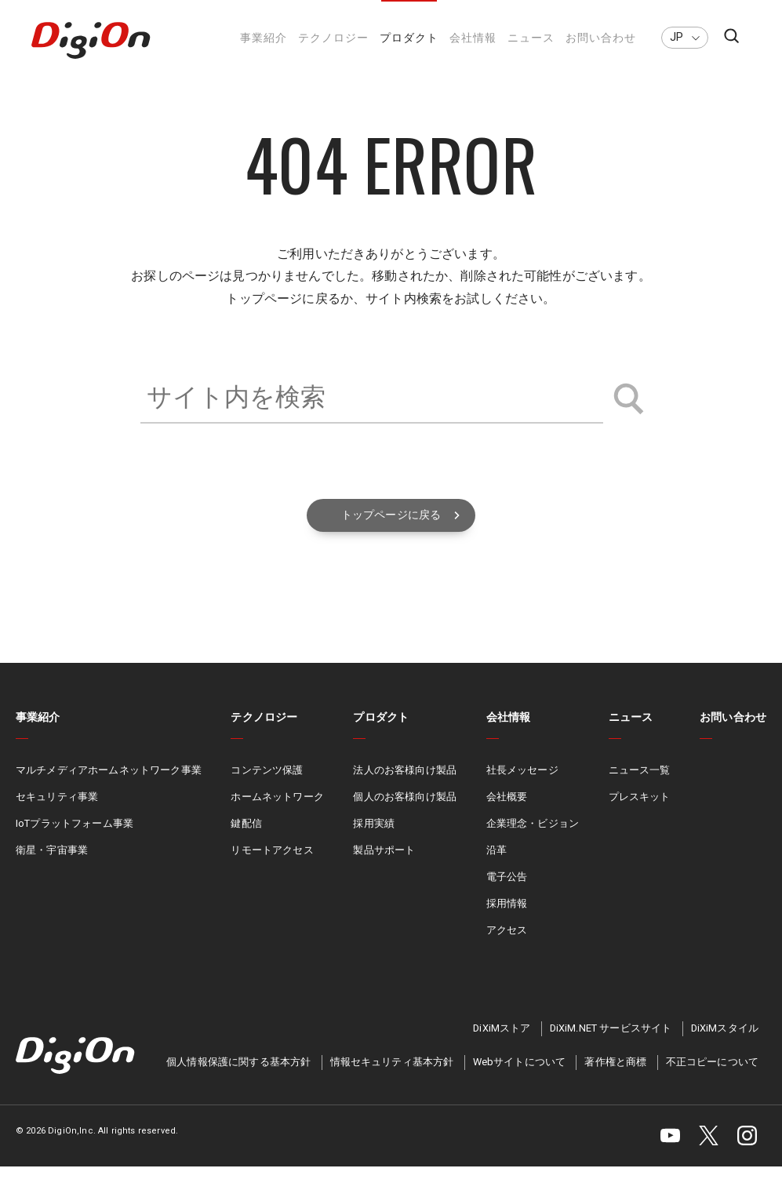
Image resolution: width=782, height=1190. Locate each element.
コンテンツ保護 (267, 795)
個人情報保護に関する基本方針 (238, 1086)
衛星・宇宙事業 (52, 874)
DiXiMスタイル (724, 1052)
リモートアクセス (272, 874)
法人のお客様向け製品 (404, 795)
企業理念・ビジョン (532, 847)
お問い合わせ (601, 38)
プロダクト (409, 38)
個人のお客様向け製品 (404, 821)
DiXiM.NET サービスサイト (611, 1052)
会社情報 (472, 38)
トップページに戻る (391, 538)
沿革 (496, 874)
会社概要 (507, 821)
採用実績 (374, 847)
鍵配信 (246, 847)
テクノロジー (333, 38)
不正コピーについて (712, 1086)
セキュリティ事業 (57, 821)
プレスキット (640, 821)
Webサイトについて (519, 1086)
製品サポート (384, 874)
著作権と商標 (615, 1086)
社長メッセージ (522, 795)
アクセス (507, 954)
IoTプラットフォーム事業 (74, 847)
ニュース (531, 38)
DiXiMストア (501, 1052)
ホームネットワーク (277, 821)
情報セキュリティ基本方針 (392, 1086)
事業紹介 (263, 38)
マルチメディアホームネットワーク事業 (109, 795)
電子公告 (507, 901)
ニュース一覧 (640, 795)
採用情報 (507, 927)
